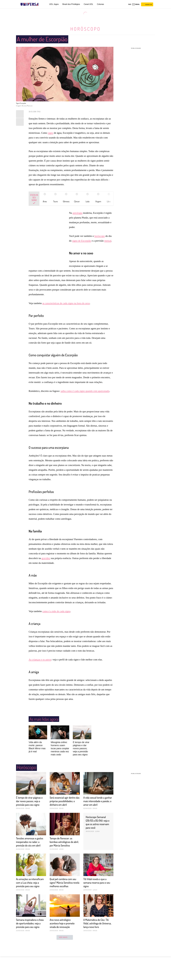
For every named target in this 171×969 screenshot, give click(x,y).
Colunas (100, 4)
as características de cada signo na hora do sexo (66, 303)
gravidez (46, 558)
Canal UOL (88, 4)
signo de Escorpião (81, 240)
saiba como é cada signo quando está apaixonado (85, 390)
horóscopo (99, 235)
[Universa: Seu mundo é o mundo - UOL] (29, 4)
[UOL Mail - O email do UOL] (136, 4)
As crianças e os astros (40, 659)
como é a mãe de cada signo (56, 611)
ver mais (65, 951)
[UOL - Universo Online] (40, 4)
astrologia (77, 212)
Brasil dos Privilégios (71, 4)
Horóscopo (85, 28)
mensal (107, 240)
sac (129, 4)
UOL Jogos (54, 4)
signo (50, 132)
